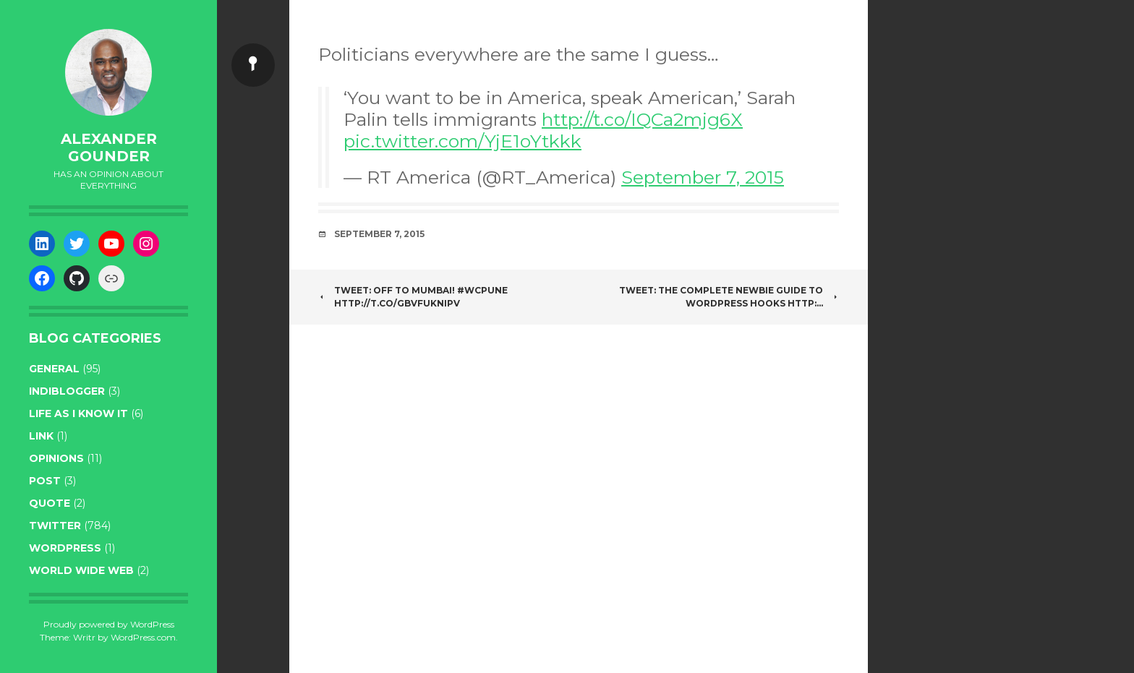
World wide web (81, 570)
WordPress (65, 547)
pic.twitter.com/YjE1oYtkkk (462, 141)
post (45, 480)
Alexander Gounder (109, 147)
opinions (56, 458)
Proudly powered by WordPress (108, 624)
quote (49, 503)
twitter (55, 525)
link (41, 435)
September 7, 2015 (702, 177)
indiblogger (67, 391)
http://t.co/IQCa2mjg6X (642, 119)
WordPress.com (143, 637)
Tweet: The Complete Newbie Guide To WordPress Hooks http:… (729, 297)
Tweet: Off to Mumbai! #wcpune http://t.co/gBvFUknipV (413, 297)
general (54, 368)
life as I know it (78, 413)
